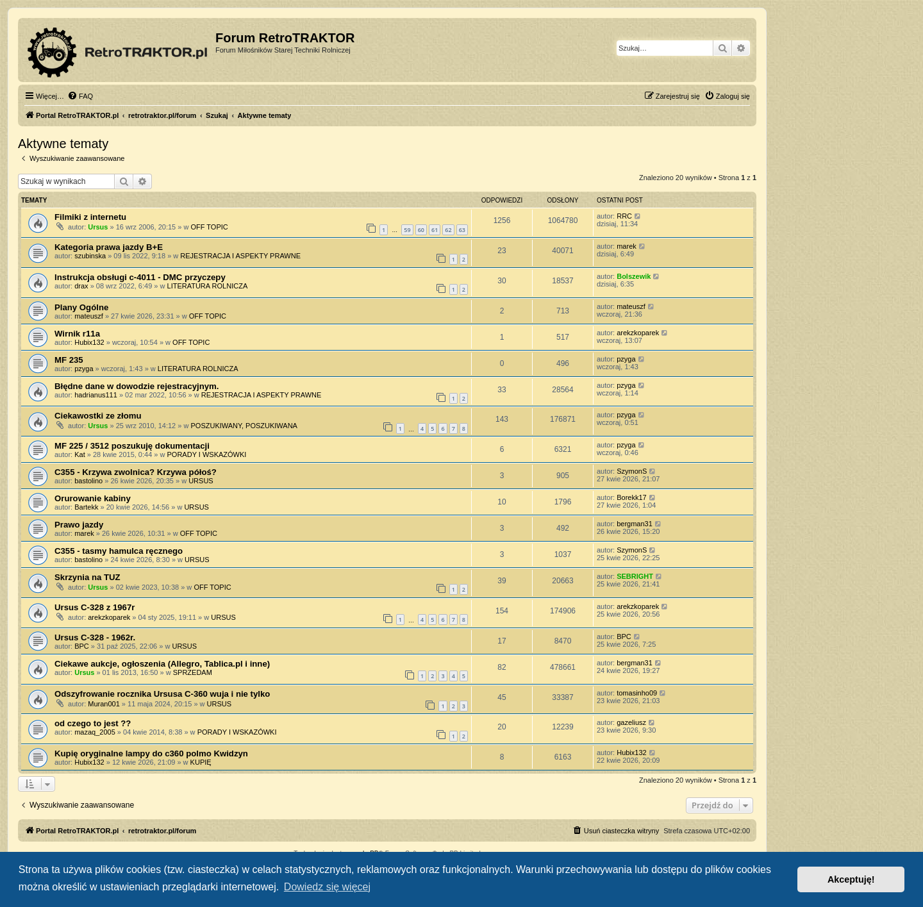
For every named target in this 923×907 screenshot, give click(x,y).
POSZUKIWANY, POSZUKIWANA (243, 425)
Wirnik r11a (77, 333)
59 (407, 230)
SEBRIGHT (635, 576)
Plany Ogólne (81, 307)
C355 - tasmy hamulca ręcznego (118, 551)
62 (448, 230)
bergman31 (635, 524)
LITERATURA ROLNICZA (207, 286)
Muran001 (104, 704)
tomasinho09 (637, 693)
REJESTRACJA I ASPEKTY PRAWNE (240, 256)
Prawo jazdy (78, 524)
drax (81, 286)
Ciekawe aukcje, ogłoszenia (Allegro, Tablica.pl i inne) (162, 664)
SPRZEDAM (192, 672)
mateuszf (88, 316)
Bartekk (86, 507)
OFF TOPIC (209, 227)
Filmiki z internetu (90, 217)
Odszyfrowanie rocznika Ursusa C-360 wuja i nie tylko (162, 694)
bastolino (88, 481)
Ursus (98, 227)
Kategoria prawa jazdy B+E (108, 247)
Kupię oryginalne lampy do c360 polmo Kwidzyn (151, 753)
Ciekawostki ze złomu (98, 415)
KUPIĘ (201, 762)
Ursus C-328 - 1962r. (94, 637)
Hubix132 (89, 342)
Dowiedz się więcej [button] (327, 886)
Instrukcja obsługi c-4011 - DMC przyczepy (140, 277)
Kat (79, 454)
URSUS (200, 481)
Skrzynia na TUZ (87, 577)
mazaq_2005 (94, 732)
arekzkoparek (638, 333)
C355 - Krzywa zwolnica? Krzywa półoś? (135, 472)
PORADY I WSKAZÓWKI (207, 454)
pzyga (83, 368)
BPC (81, 646)
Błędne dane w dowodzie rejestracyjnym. (136, 386)
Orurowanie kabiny (92, 498)
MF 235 (68, 360)
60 (421, 230)
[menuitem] (80, 96)
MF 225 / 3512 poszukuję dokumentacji (132, 446)
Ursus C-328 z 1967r (94, 607)
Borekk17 (631, 497)
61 (434, 230)
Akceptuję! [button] (851, 879)
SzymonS (632, 471)
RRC (624, 216)
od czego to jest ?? (92, 723)
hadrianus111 (95, 395)
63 (462, 230)
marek (626, 246)
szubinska (90, 256)
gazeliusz (631, 722)
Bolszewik (634, 276)
